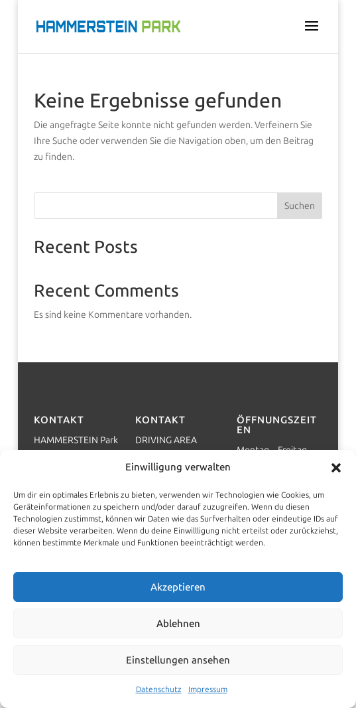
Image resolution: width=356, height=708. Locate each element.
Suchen (299, 206)
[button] (336, 467)
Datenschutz (159, 689)
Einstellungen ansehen (178, 660)
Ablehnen (178, 624)
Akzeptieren (178, 587)
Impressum (207, 689)
